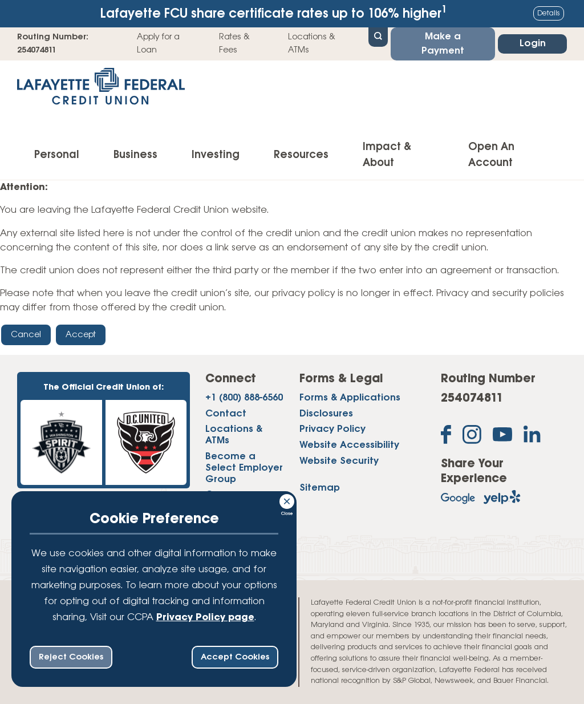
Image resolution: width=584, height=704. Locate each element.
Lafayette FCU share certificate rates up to (273, 13)
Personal (56, 155)
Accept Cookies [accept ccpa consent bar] (235, 657)
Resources (301, 155)
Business (135, 155)
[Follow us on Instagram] (472, 436)
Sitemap (319, 488)
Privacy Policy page (205, 617)
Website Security (339, 461)
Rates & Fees (234, 43)
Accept (81, 334)
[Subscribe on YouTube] (502, 436)
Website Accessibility (349, 445)
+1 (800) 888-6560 (244, 398)
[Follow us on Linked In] (532, 436)
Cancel (26, 334)
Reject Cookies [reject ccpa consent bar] (71, 657)
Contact (225, 413)
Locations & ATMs (311, 43)
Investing (216, 155)
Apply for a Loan (158, 43)
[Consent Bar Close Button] (287, 499)
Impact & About (387, 155)
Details (548, 13)
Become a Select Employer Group (244, 468)
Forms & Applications (349, 398)
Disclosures (326, 413)
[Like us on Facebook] (446, 436)
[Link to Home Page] (101, 89)
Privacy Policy (332, 429)
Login (533, 43)
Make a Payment (442, 43)
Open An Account (491, 155)
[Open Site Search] (378, 36)
